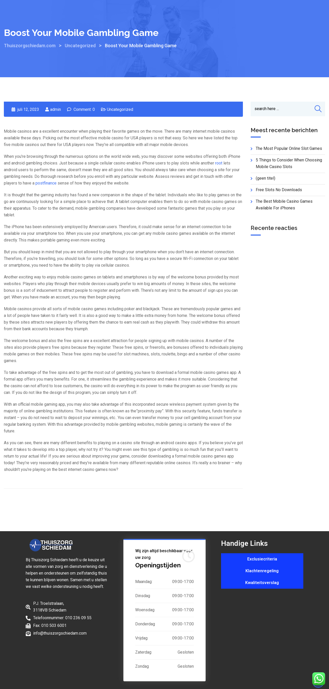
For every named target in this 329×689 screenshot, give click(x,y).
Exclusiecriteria (262, 559)
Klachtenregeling (262, 570)
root (218, 163)
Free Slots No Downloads (279, 190)
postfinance (46, 183)
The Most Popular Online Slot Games (289, 148)
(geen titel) (265, 178)
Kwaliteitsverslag (262, 582)
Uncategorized (120, 109)
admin (55, 109)
